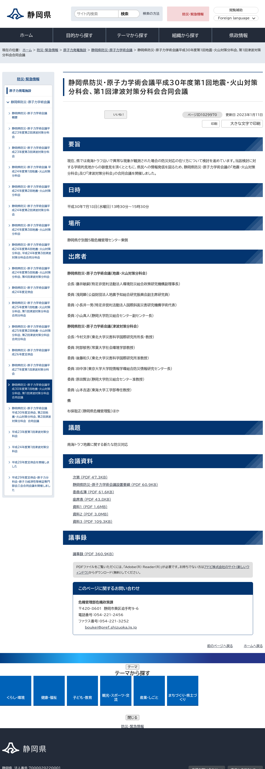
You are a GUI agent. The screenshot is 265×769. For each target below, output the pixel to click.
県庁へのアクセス (243, 704)
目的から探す (79, 35)
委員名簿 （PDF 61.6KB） (95, 492)
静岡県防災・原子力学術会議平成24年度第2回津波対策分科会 (31, 210)
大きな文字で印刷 (245, 123)
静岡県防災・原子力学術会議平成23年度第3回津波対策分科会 (31, 152)
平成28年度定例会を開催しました (30, 464)
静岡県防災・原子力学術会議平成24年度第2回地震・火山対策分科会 (31, 191)
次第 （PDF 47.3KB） (92, 477)
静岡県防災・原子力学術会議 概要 (30, 115)
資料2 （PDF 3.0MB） (92, 514)
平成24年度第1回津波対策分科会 (30, 449)
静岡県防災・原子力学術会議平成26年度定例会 (31, 352)
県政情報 (238, 35)
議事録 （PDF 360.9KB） (95, 554)
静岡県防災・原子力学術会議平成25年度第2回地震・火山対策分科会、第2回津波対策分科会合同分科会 (31, 333)
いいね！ (118, 114)
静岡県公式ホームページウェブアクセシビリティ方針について (146, 731)
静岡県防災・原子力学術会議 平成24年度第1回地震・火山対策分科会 (31, 171)
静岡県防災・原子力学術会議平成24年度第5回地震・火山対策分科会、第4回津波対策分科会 (31, 272)
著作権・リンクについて (22, 731)
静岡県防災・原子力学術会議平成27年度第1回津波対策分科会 (31, 369)
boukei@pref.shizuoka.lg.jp (111, 627)
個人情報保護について (71, 731)
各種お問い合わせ (205, 704)
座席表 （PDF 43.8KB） (94, 499)
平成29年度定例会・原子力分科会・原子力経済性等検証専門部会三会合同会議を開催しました (31, 484)
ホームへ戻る (253, 646)
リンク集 (212, 731)
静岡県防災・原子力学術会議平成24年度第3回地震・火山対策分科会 (31, 229)
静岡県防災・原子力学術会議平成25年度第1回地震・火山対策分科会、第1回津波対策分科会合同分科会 (31, 309)
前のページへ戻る (220, 646)
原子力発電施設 (74, 50)
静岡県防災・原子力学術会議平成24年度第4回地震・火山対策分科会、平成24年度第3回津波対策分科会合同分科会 (31, 251)
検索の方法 (151, 13)
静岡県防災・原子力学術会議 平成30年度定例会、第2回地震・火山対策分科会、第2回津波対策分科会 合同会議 (31, 414)
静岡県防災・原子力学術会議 (111, 50)
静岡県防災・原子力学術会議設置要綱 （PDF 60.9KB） (117, 484)
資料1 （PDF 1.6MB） (92, 507)
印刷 (214, 123)
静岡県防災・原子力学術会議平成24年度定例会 (31, 289)
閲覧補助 (236, 10)
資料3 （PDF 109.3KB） (94, 521)
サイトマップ (242, 731)
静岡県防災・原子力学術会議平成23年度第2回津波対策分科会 (31, 132)
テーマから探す (132, 35)
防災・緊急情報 (193, 14)
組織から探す (185, 35)
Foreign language (234, 18)
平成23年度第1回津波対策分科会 (30, 434)
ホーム (26, 35)
